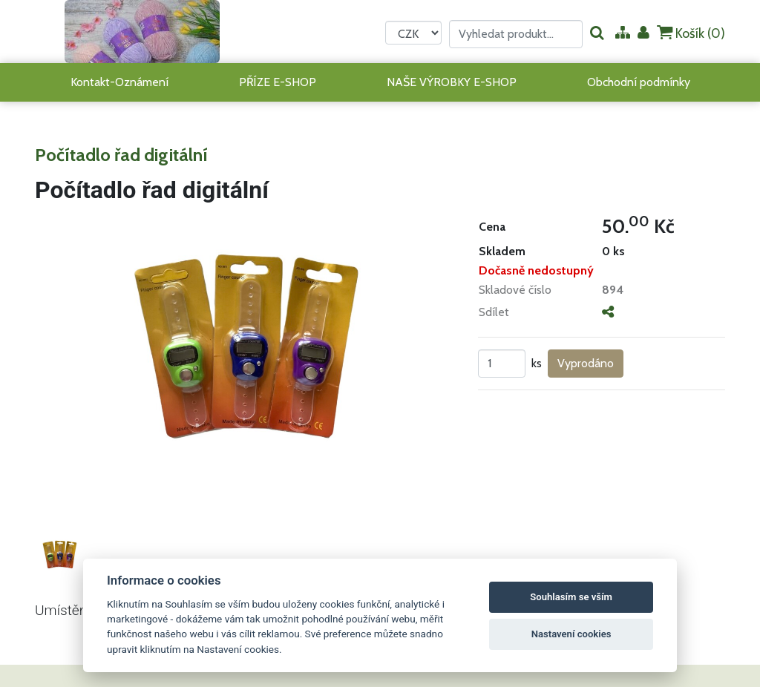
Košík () (691, 33)
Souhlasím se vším (571, 596)
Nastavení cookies (571, 634)
